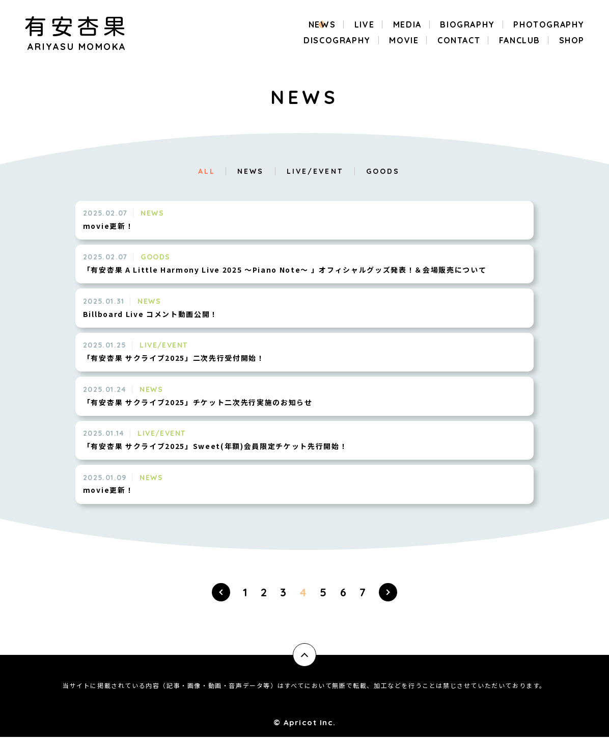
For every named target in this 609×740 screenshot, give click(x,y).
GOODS (383, 171)
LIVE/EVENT (315, 171)
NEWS (250, 171)
